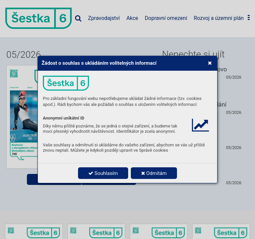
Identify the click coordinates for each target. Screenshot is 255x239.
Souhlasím (103, 173)
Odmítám (154, 173)
